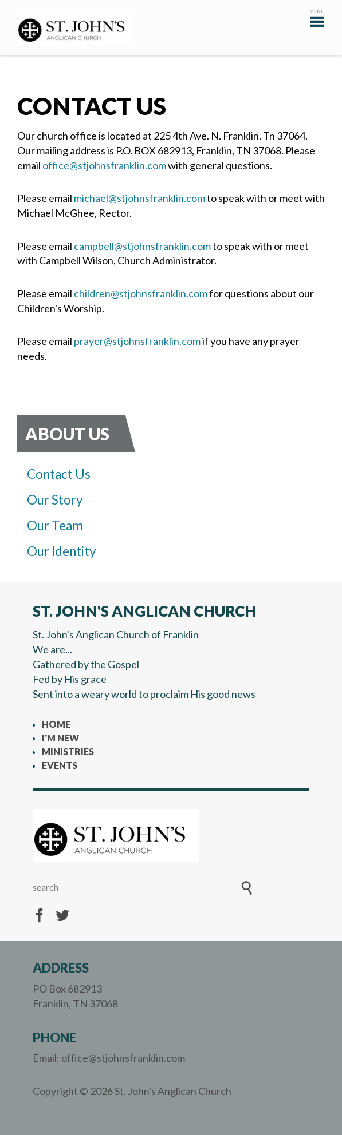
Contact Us (59, 474)
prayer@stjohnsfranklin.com (137, 341)
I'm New (60, 737)
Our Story (55, 499)
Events (59, 765)
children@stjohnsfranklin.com (140, 293)
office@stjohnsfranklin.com (104, 165)
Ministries (68, 751)
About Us (67, 434)
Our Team (55, 525)
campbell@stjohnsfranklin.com (142, 246)
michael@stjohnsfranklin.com (139, 198)
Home (56, 724)
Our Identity (61, 551)
